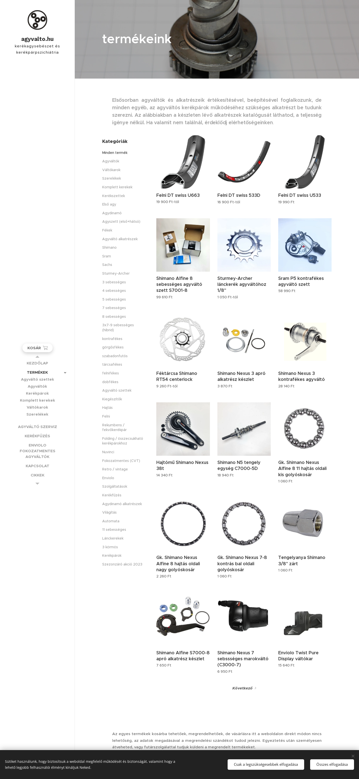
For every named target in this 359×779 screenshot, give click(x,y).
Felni (106, 416)
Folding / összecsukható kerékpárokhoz (122, 441)
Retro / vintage (115, 469)
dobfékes (110, 382)
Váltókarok (111, 170)
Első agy (109, 204)
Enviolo (108, 478)
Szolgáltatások (114, 486)
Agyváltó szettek (116, 390)
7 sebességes (114, 308)
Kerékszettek (113, 196)
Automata (110, 521)
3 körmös (110, 547)
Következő (242, 688)
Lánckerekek (112, 538)
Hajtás (107, 407)
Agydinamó (112, 213)
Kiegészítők (112, 399)
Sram (106, 256)
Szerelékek (111, 178)
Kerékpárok (111, 555)
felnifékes (110, 373)
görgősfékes (113, 347)
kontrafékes (112, 338)
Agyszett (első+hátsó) (121, 221)
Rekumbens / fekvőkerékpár (114, 427)
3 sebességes (114, 282)
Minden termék (114, 152)
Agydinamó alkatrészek (122, 504)
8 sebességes (114, 316)
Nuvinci (108, 452)
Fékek (107, 230)
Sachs (107, 264)
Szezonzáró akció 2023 (122, 564)
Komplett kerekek (117, 187)
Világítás (109, 512)
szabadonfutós (115, 356)
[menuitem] (37, 363)
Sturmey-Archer (116, 273)
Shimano (109, 247)
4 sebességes (114, 290)
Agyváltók (110, 161)
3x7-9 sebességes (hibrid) (118, 327)
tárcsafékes (112, 364)
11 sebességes (114, 529)
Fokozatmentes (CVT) (121, 460)
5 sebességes (114, 299)
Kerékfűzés (111, 495)
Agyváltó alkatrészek (120, 239)
